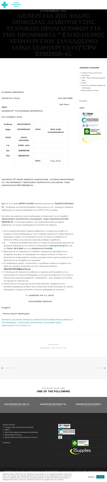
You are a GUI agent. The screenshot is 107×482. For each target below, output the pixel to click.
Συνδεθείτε (83, 101)
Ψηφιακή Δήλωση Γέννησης (90, 90)
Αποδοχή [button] (100, 477)
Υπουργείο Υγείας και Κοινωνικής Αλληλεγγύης (19, 427)
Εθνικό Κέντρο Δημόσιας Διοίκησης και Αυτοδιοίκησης (21, 432)
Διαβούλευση (53, 344)
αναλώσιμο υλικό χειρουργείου (54, 348)
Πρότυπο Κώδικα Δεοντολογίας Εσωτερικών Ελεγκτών (21, 437)
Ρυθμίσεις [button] (91, 477)
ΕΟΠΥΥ (84, 83)
